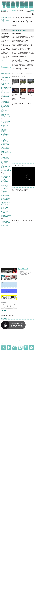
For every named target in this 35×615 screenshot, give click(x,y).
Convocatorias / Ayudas (25, 272)
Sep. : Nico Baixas (4, 177)
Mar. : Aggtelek (4, 133)
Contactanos (31, 342)
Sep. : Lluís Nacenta (5, 143)
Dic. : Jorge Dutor (4, 139)
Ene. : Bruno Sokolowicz (6, 152)
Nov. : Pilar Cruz (4, 140)
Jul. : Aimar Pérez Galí (5, 198)
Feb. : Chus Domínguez (5, 169)
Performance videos (24, 273)
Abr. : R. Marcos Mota (5, 131)
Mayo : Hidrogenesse (5, 147)
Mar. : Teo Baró (4, 208)
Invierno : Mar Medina (5, 77)
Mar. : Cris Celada (4, 93)
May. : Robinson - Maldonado (4, 130)
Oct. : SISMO (3, 194)
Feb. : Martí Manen (5, 134)
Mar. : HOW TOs (4, 210)
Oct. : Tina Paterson (5, 224)
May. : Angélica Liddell (5, 204)
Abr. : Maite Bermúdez (5, 166)
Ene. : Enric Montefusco (6, 215)
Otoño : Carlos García (5, 72)
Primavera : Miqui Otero (6, 76)
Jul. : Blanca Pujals (5, 105)
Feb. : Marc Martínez (5, 95)
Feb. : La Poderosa (4, 151)
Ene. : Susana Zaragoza (6, 170)
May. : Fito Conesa (4, 165)
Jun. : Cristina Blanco (5, 199)
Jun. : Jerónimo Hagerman (4, 163)
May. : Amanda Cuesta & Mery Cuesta (5, 203)
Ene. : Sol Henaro (4, 216)
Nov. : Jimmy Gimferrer (5, 121)
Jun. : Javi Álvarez (4, 88)
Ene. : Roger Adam (4, 188)
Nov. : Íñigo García (4, 157)
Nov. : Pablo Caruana (5, 175)
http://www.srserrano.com (6, 62)
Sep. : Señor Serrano (5, 124)
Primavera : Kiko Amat (5, 74)
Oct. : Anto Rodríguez (5, 102)
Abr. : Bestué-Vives (5, 148)
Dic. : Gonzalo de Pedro (5, 99)
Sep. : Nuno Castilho (5, 159)
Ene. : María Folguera (5, 135)
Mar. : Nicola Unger (5, 167)
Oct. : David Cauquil (5, 158)
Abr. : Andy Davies (4, 207)
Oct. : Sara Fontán (4, 122)
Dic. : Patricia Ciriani (5, 173)
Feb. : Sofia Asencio (5, 211)
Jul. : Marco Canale (5, 144)
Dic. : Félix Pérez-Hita (5, 155)
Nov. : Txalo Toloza (4, 221)
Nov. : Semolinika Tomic (5, 192)
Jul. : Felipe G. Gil (4, 125)
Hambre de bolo (23, 274)
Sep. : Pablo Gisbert (5, 103)
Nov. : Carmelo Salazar (5, 222)
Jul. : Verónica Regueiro (6, 87)
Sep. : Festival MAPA (5, 195)
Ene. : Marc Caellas (5, 96)
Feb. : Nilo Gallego (4, 186)
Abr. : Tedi (3, 206)
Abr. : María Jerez (4, 184)
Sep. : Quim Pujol (4, 225)
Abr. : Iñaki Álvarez (5, 92)
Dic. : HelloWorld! (4, 191)
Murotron (21, 271)
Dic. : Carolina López (5, 80)
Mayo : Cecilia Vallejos (5, 109)
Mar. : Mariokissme (5, 149)
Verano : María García (5, 73)
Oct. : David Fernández (5, 176)
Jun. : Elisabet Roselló (5, 145)
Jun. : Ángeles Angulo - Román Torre (5, 180)
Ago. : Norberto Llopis (5, 196)
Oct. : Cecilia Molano (5, 141)
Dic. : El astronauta (5, 220)
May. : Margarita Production (4, 182)
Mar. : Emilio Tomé (4, 185)
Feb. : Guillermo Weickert (4, 213)
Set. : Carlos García (5, 86)
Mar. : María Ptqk (4, 112)
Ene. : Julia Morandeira (6, 116)
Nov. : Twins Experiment (6, 82)
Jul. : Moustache (4, 161)
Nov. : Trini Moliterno (5, 101)
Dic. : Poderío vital (4, 120)
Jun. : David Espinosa (5, 200)
